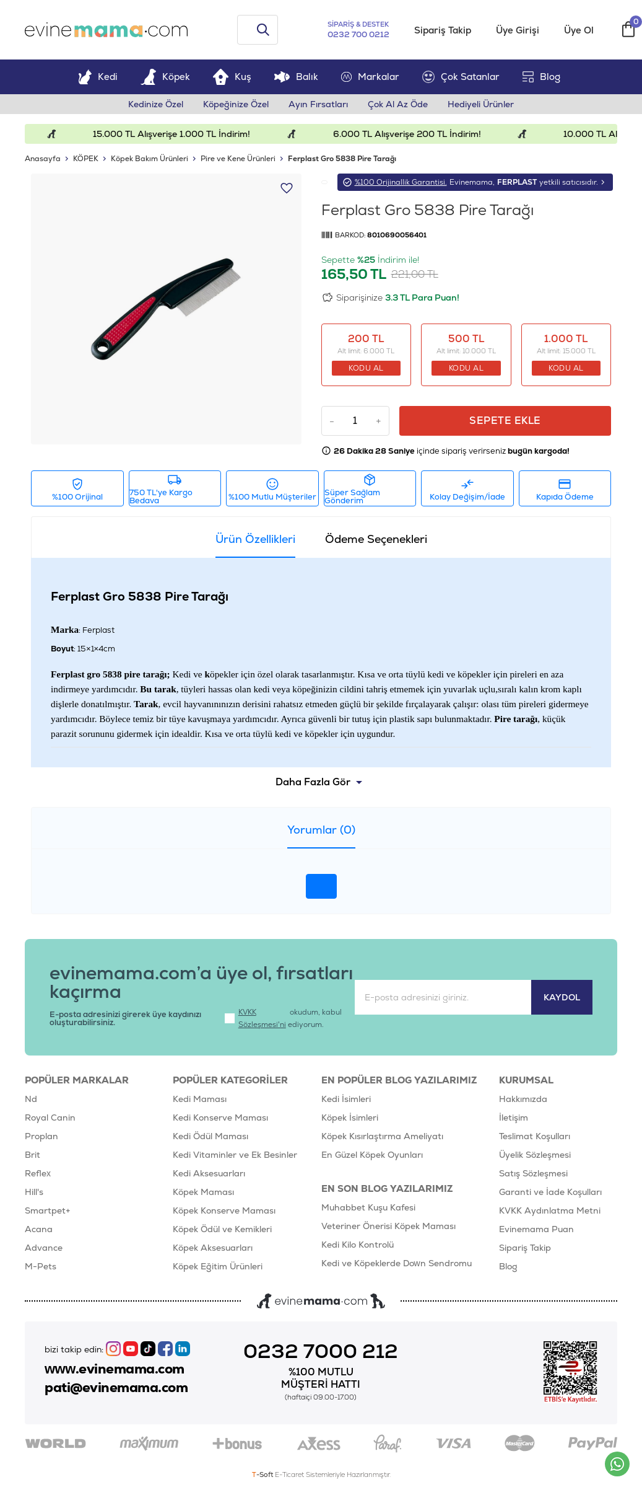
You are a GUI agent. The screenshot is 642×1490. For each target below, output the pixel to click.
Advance (44, 1247)
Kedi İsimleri (346, 1098)
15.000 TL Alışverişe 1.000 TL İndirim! (182, 134)
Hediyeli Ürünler (481, 104)
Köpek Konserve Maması (224, 1210)
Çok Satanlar (461, 77)
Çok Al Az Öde (398, 104)
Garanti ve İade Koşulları (550, 1191)
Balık (296, 76)
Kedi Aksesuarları (209, 1173)
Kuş (232, 76)
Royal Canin (50, 1117)
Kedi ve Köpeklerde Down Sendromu (396, 1263)
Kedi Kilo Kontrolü (357, 1244)
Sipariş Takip (442, 30)
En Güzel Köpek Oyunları (372, 1154)
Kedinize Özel (155, 104)
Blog (541, 76)
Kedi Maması (200, 1098)
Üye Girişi (517, 30)
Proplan (41, 1136)
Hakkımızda (523, 1098)
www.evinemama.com (114, 1369)
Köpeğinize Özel (236, 104)
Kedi (98, 76)
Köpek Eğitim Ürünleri (217, 1266)
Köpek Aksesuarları (213, 1247)
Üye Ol (579, 30)
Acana (39, 1229)
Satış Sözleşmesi (533, 1173)
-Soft (263, 1474)
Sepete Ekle (505, 420)
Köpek (165, 76)
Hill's (34, 1191)
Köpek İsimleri (349, 1117)
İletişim (513, 1117)
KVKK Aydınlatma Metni (550, 1210)
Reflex (38, 1173)
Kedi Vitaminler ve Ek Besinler (235, 1154)
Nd (31, 1098)
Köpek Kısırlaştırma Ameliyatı (382, 1136)
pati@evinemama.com (116, 1388)
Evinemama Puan (536, 1229)
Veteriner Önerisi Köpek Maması (388, 1226)
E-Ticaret (289, 1474)
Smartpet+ (48, 1210)
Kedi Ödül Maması (210, 1136)
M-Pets (40, 1266)
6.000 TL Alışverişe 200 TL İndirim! (418, 134)
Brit (32, 1154)
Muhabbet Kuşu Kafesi (368, 1207)
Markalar (370, 76)
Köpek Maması (203, 1191)
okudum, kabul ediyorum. (283, 1018)
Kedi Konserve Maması (220, 1117)
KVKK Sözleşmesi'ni (262, 1018)
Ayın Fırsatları (318, 104)
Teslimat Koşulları (534, 1136)
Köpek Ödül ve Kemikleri (222, 1229)
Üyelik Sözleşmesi (535, 1154)
